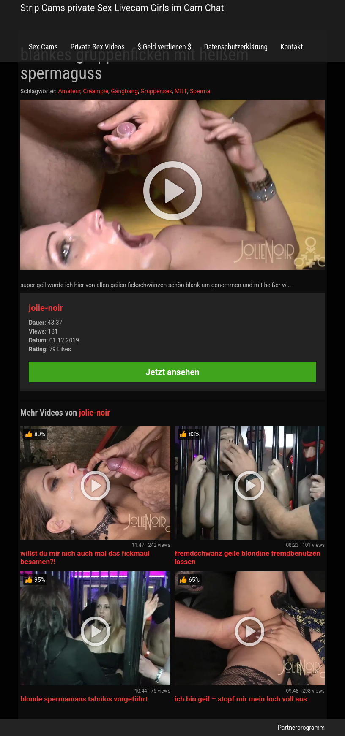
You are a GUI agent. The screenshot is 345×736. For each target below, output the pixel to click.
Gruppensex (156, 91)
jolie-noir (46, 308)
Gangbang (124, 91)
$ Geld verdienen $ (164, 47)
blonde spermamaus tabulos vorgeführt (84, 699)
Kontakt (291, 47)
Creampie (95, 91)
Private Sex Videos (97, 47)
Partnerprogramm (301, 727)
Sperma (200, 91)
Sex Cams (43, 47)
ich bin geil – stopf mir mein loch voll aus (241, 699)
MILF (181, 91)
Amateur (69, 91)
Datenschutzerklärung (236, 47)
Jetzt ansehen (173, 372)
